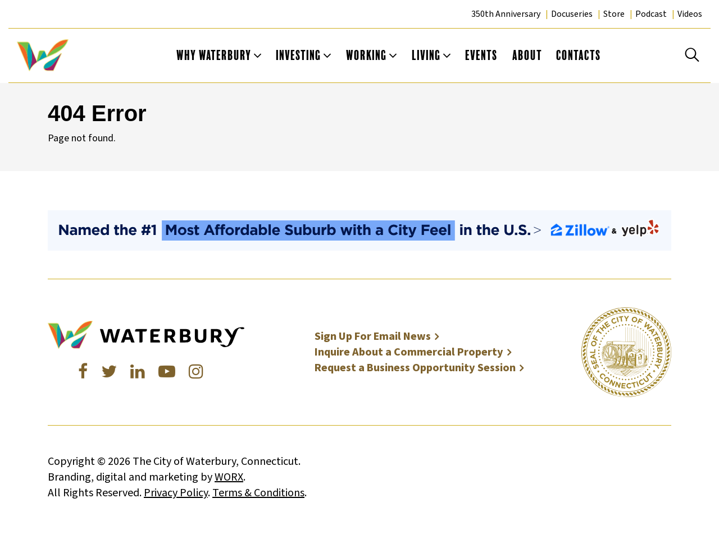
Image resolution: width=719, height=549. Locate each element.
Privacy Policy (176, 493)
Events (481, 55)
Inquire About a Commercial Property (409, 352)
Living (426, 55)
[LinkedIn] (137, 372)
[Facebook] (83, 372)
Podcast (651, 14)
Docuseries (572, 14)
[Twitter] (109, 372)
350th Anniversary (505, 14)
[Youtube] (166, 372)
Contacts (578, 55)
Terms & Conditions (258, 493)
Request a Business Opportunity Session (415, 368)
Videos (689, 14)
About (527, 55)
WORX (229, 477)
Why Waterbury (214, 55)
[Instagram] (196, 372)
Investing (298, 55)
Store (614, 14)
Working (366, 55)
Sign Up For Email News (373, 336)
